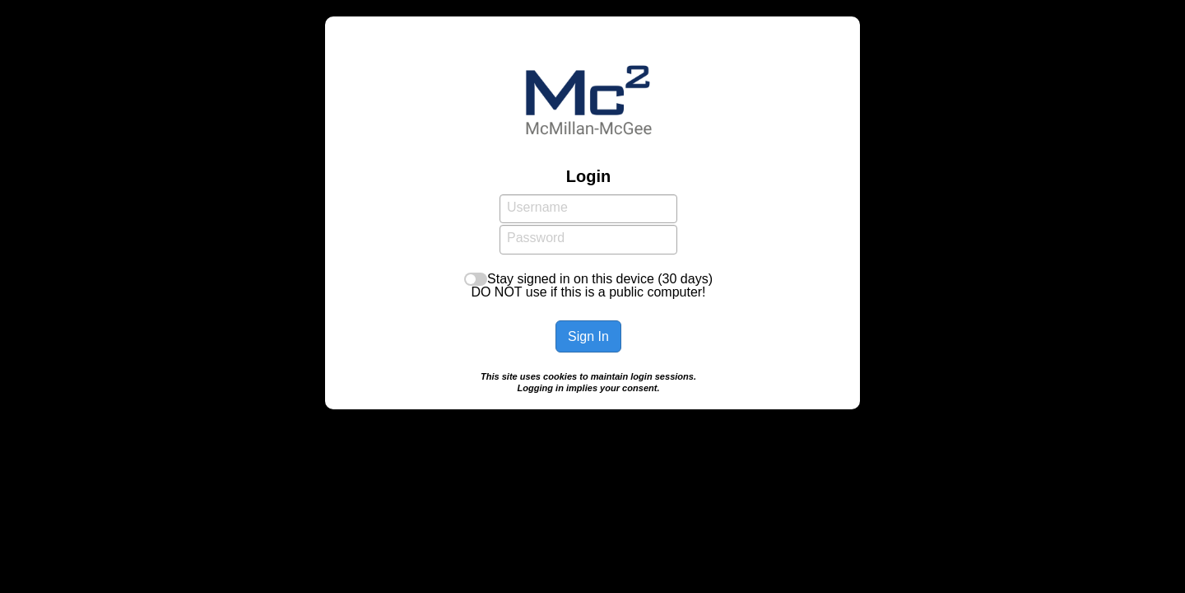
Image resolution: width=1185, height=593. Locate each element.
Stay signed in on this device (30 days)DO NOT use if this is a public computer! (592, 285)
